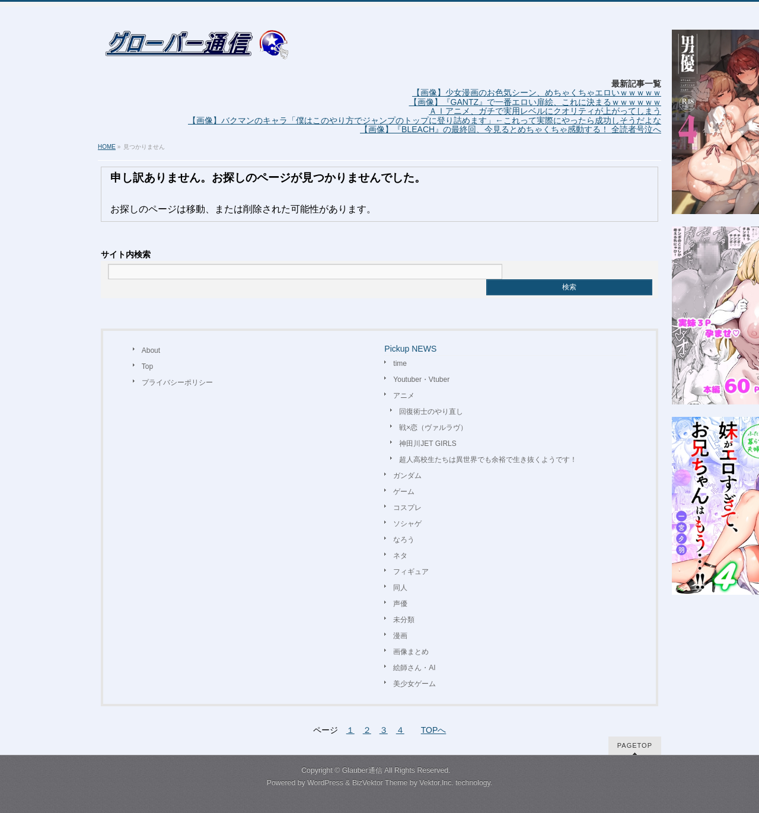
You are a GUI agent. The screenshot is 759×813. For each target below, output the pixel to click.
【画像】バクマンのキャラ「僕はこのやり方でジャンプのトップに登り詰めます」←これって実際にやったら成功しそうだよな (424, 120)
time (400, 363)
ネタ (400, 555)
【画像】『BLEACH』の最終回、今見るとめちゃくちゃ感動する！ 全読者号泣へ (510, 129)
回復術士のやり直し (431, 411)
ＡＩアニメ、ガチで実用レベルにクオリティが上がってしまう (545, 111)
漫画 (400, 636)
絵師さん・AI (414, 668)
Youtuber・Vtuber (421, 379)
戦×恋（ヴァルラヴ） (433, 427)
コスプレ (407, 507)
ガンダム (407, 475)
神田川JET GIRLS (427, 443)
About (151, 350)
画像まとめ (411, 652)
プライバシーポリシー (177, 382)
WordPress (325, 783)
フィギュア (411, 571)
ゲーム (403, 491)
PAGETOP (634, 745)
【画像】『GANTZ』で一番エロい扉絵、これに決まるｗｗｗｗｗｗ (535, 102)
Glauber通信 (362, 770)
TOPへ (434, 730)
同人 (400, 588)
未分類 (403, 620)
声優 (400, 604)
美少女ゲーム (414, 684)
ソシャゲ (407, 523)
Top (147, 366)
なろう (403, 539)
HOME (107, 147)
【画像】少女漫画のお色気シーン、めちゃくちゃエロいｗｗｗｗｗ (536, 92)
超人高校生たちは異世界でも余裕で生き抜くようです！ (488, 459)
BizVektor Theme (380, 783)
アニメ (403, 395)
